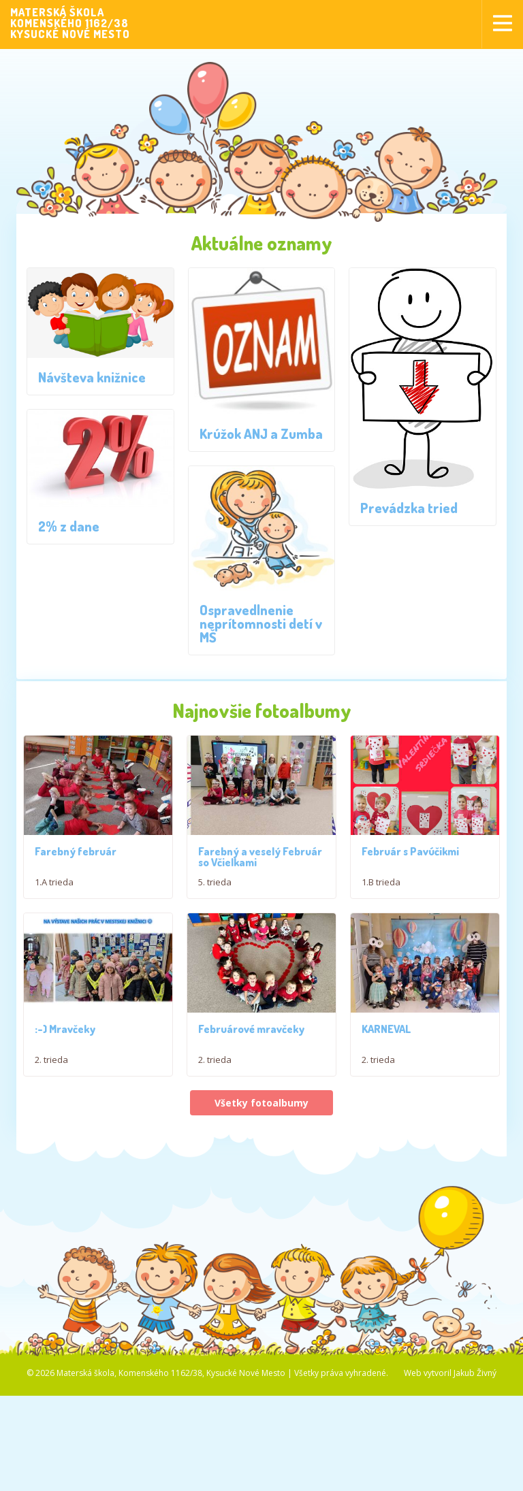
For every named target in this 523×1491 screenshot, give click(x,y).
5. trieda (215, 882)
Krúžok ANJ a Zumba (261, 433)
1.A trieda (54, 882)
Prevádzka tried (409, 508)
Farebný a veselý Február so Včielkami (260, 857)
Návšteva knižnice (92, 377)
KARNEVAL (386, 1031)
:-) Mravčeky (65, 1031)
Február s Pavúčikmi (410, 851)
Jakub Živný (475, 1376)
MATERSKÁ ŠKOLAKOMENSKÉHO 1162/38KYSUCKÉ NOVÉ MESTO (70, 23)
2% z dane (68, 526)
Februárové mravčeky (251, 1031)
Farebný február (75, 851)
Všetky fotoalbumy (261, 1106)
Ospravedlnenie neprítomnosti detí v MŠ (261, 623)
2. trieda (51, 1062)
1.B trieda (381, 882)
